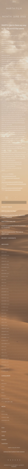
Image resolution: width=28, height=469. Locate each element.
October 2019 (4, 340)
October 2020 (4, 307)
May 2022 (3, 285)
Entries (4, 414)
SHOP (2, 427)
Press (2, 392)
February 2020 (5, 328)
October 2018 (4, 371)
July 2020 (3, 313)
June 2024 (3, 258)
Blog (2, 380)
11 (16, 197)
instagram (3, 439)
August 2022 (4, 276)
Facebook (3, 431)
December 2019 (5, 334)
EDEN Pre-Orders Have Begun (8, 211)
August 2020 (4, 310)
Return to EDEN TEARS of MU (8, 221)
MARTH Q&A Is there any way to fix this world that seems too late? (13, 28)
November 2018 (5, 368)
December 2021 (5, 291)
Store (10, 451)
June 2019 (3, 346)
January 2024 (5, 264)
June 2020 (4, 316)
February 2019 (5, 358)
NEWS (2, 389)
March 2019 (4, 355)
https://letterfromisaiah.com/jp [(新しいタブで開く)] (8, 176)
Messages (4, 383)
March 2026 (4, 249)
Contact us (6, 451)
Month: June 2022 (14, 17)
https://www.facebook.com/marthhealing (16, 184)
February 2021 (5, 297)
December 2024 (5, 255)
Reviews (3, 395)
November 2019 (5, 337)
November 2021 (5, 294)
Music (3, 386)
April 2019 (4, 352)
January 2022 (5, 288)
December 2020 (5, 300)
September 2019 (5, 343)
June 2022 (3, 282)
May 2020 (3, 319)
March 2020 (4, 325)
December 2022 (5, 273)
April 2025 (4, 252)
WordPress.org (5, 420)
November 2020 (5, 304)
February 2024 (5, 261)
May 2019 (3, 349)
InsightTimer (4, 443)
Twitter (3, 435)
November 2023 (5, 267)
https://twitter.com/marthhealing (13, 190)
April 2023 (4, 270)
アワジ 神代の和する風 (6, 401)
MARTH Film (14, 9)
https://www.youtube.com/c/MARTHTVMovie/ (12, 182)
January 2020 (5, 331)
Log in (2, 411)
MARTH (16, 465)
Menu (14, 1)
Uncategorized (5, 398)
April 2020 (4, 322)
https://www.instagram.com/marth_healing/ (11, 188)
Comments (5, 417)
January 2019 (5, 362)
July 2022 (3, 279)
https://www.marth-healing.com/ (12, 178)
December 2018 (5, 365)
